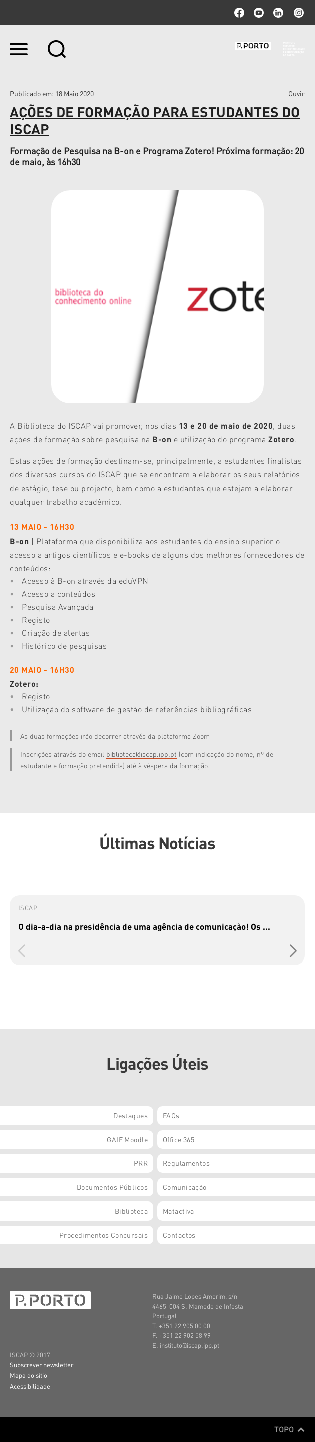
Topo (289, 1429)
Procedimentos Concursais (104, 1234)
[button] (293, 951)
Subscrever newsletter (42, 1364)
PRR (141, 1162)
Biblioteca (131, 1210)
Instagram (298, 13)
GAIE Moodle (127, 1139)
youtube (259, 13)
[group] (157, 930)
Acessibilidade (30, 1386)
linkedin (279, 13)
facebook (239, 13)
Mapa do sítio (29, 1375)
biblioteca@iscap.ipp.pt (141, 753)
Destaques (131, 1115)
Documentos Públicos (112, 1186)
